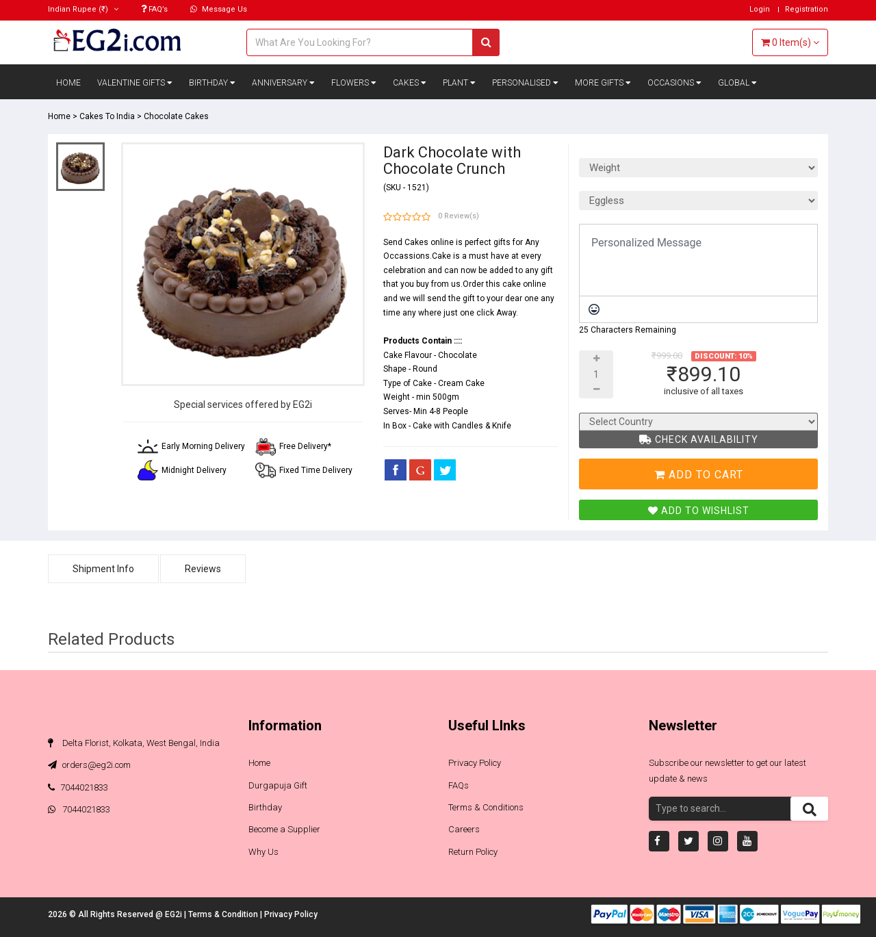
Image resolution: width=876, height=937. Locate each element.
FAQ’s (154, 9)
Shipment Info (103, 568)
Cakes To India (107, 116)
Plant (459, 83)
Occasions (674, 83)
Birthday (212, 83)
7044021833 (78, 787)
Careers (464, 829)
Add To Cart (698, 474)
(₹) (83, 9)
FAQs (458, 785)
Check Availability (698, 439)
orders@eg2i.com (89, 765)
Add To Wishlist (698, 510)
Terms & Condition (224, 914)
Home (68, 83)
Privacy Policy (474, 763)
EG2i (174, 914)
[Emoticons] (594, 309)
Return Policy (473, 852)
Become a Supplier (284, 829)
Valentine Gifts (134, 83)
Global (737, 83)
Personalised (525, 83)
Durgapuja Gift (277, 785)
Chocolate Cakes (176, 116)
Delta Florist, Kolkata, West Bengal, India (134, 743)
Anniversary (283, 83)
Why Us (263, 852)
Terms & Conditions (486, 807)
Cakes (409, 83)
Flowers (353, 83)
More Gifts (603, 83)
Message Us (218, 9)
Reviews (203, 568)
